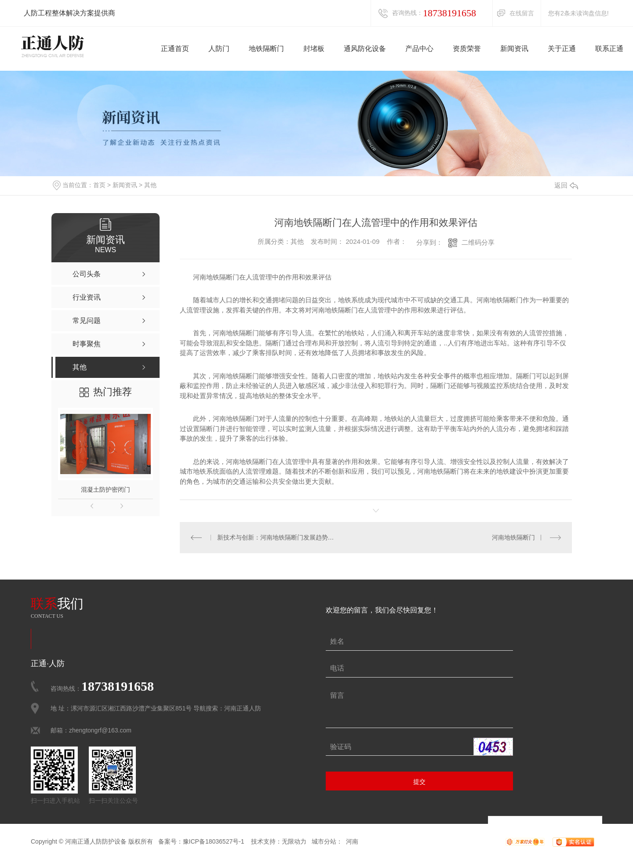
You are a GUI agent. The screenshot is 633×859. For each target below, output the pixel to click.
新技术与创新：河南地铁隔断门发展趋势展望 (278, 537)
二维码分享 (478, 242)
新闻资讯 (125, 184)
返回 (566, 185)
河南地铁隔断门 (513, 537)
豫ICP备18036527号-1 (213, 841)
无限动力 (294, 841)
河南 (352, 841)
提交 (419, 781)
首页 (99, 184)
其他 (150, 184)
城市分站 (324, 841)
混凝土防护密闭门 (105, 489)
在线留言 (521, 13)
